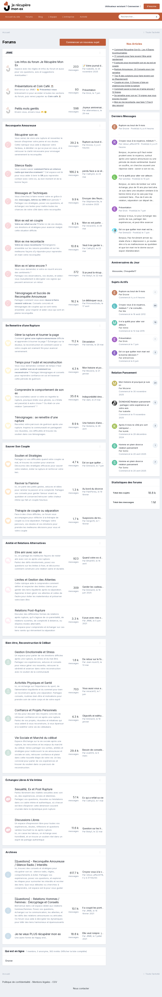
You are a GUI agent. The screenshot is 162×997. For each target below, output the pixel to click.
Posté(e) (142, 128)
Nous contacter (81, 988)
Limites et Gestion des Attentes (35, 579)
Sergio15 (90, 521)
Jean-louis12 (92, 662)
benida (89, 344)
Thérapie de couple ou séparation (37, 510)
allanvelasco (92, 110)
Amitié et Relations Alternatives (26, 543)
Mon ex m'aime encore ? (31, 265)
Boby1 (89, 275)
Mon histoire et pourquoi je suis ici (100, 367)
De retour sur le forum (93, 659)
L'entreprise (68, 16)
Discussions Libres (27, 820)
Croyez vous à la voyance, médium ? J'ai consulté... (137, 141)
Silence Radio (23, 165)
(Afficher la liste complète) (74, 951)
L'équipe (52, 16)
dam (88, 399)
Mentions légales (41, 982)
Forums (29, 16)
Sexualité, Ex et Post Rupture (33, 789)
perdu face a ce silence (94, 171)
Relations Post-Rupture (30, 610)
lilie (124, 311)
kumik (125, 431)
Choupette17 (130, 271)
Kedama (90, 426)
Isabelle (90, 68)
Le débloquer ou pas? (94, 300)
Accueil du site (12, 16)
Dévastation (88, 341)
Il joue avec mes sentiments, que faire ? (103, 617)
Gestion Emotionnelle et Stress (34, 652)
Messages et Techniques (31, 193)
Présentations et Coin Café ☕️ (34, 86)
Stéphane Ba (92, 201)
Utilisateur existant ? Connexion (123, 6)
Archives (11, 852)
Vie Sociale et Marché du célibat (36, 737)
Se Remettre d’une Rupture (23, 325)
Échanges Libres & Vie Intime (24, 780)
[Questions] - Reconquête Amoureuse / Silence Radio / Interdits (39, 863)
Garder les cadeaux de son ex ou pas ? (103, 586)
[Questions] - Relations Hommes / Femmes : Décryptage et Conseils (37, 900)
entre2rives (128, 358)
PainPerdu (91, 491)
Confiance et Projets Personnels (36, 710)
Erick (88, 93)
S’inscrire (151, 6)
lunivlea (126, 178)
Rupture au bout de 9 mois (96, 141)
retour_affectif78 (94, 875)
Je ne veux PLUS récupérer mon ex (38, 934)
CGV (54, 982)
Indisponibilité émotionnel (95, 396)
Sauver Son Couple (18, 446)
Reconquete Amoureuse (21, 125)
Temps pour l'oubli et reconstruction (38, 362)
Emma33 (90, 465)
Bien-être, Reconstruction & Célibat (28, 642)
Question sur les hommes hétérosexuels (103, 828)
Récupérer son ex (26, 134)
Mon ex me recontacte (29, 241)
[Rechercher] (135, 16)
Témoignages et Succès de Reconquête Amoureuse (32, 294)
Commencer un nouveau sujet (82, 42)
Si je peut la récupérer (94, 272)
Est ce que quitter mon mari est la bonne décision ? (135, 229)
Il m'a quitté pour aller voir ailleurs (135, 175)
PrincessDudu (93, 303)
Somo (125, 451)
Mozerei (90, 370)
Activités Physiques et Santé (33, 682)
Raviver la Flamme (27, 483)
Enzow (89, 145)
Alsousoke (117, 271)
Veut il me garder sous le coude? (99, 245)
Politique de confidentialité (16, 982)
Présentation (89, 90)
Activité (83, 16)
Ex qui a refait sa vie (92, 797)
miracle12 (91, 225)
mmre (125, 327)
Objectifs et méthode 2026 (96, 715)
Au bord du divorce (92, 488)
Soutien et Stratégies (28, 455)
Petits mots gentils (27, 108)
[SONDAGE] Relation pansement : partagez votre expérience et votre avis (134, 404)
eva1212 (90, 753)
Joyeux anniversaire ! (93, 107)
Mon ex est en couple (29, 220)
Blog (40, 16)
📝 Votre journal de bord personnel (100, 65)
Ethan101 (90, 560)
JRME (9, 52)
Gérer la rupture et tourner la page (37, 334)
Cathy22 (90, 174)
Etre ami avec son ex (28, 552)
